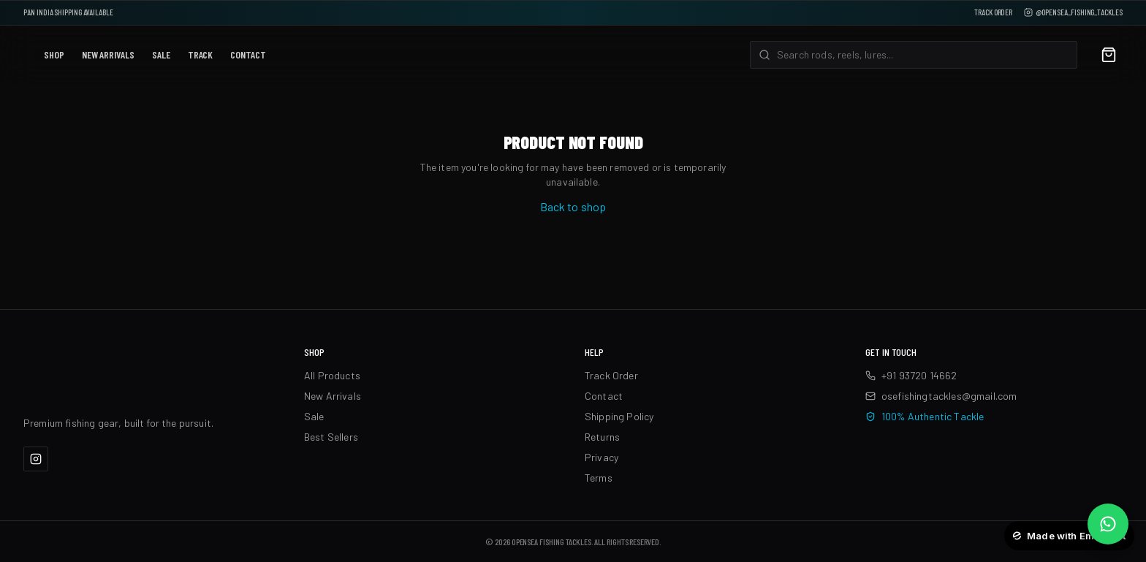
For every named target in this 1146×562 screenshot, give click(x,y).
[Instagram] (35, 459)
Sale (161, 54)
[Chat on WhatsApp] (1108, 524)
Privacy (601, 457)
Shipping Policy (619, 416)
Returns (602, 436)
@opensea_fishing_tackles (1073, 12)
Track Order (993, 12)
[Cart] (1109, 55)
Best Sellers (331, 436)
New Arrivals (108, 54)
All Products (332, 375)
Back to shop (573, 206)
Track (200, 54)
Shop (54, 54)
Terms (598, 477)
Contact (248, 54)
